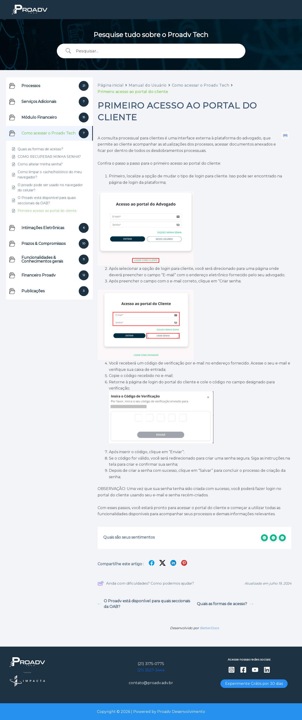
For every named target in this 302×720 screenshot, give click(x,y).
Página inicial (111, 85)
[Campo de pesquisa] (157, 51)
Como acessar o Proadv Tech (200, 85)
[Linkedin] (267, 669)
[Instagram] (231, 669)
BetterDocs (209, 628)
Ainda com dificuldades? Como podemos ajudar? (146, 583)
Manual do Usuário (148, 85)
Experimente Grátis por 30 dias (254, 683)
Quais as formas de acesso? (225, 604)
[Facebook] (243, 669)
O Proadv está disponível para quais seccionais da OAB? (144, 604)
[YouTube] (255, 669)
